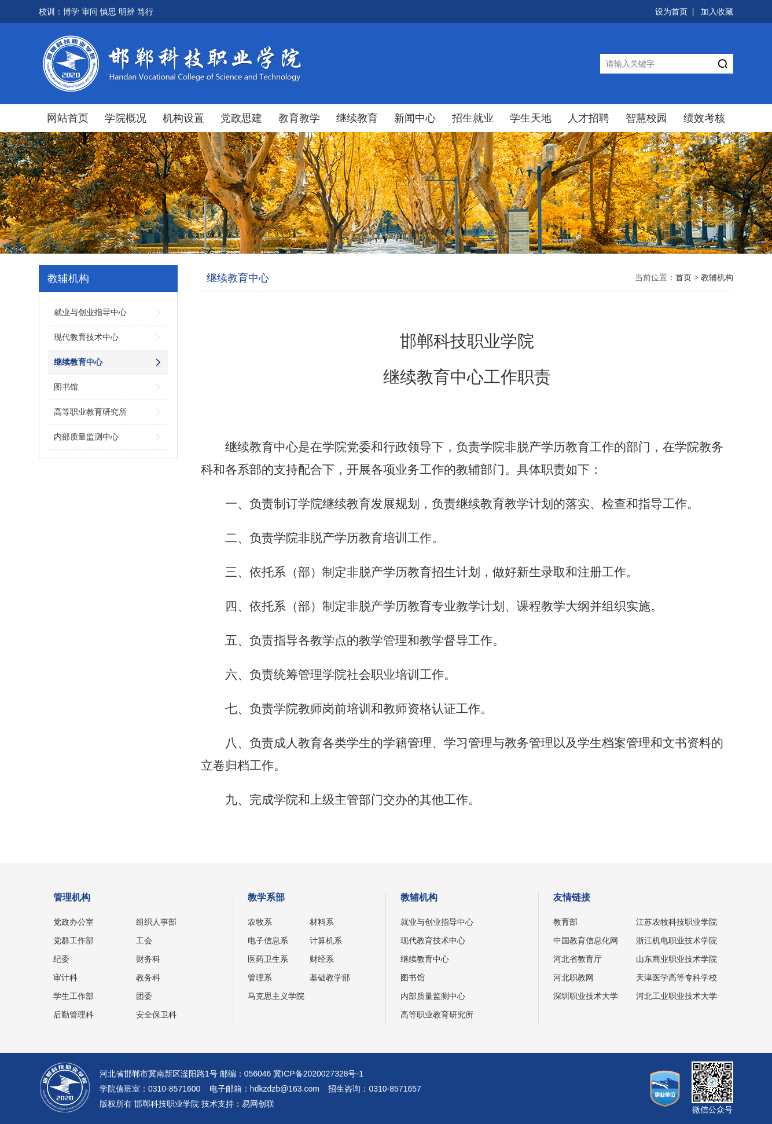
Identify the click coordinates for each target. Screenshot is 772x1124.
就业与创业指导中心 (436, 922)
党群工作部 (73, 940)
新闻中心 (415, 118)
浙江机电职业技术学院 (676, 940)
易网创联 (258, 1103)
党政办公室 (73, 922)
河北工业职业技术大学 (676, 996)
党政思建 (241, 118)
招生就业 (473, 118)
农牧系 (260, 922)
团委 (144, 996)
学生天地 (531, 118)
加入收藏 (717, 11)
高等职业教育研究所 (436, 1014)
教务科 (148, 977)
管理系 (260, 977)
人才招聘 (588, 118)
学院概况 (125, 118)
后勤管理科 (73, 1014)
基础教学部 (330, 977)
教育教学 (299, 118)
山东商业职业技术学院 (676, 959)
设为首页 (671, 11)
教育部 (565, 922)
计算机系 (326, 940)
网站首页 (68, 118)
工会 (144, 940)
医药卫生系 (268, 959)
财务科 (148, 959)
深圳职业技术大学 (585, 996)
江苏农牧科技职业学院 (676, 922)
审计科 (65, 977)
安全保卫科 (156, 1014)
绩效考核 (704, 118)
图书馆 (412, 977)
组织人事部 (156, 922)
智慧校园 (646, 118)
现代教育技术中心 (432, 940)
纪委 (61, 959)
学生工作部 (73, 996)
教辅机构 (717, 277)
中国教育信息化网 (585, 940)
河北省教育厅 (577, 959)
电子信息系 (268, 940)
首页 (683, 277)
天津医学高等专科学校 (676, 977)
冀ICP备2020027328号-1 (318, 1073)
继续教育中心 (424, 959)
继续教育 (357, 118)
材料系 (322, 922)
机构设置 (183, 118)
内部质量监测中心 (432, 996)
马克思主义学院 (276, 996)
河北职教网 (573, 977)
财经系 (322, 959)
